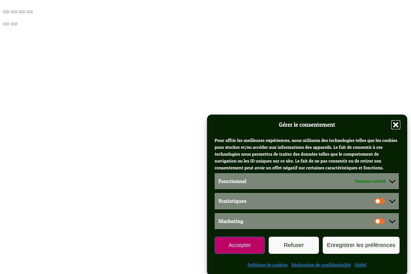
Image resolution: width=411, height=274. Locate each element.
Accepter (239, 247)
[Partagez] (22, 12)
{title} (360, 267)
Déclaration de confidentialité (321, 267)
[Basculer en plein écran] (14, 12)
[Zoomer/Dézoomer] (6, 12)
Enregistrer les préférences (361, 247)
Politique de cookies (268, 267)
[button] (396, 127)
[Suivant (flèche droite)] (14, 24)
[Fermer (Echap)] (30, 12)
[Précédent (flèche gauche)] (6, 24)
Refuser (294, 247)
